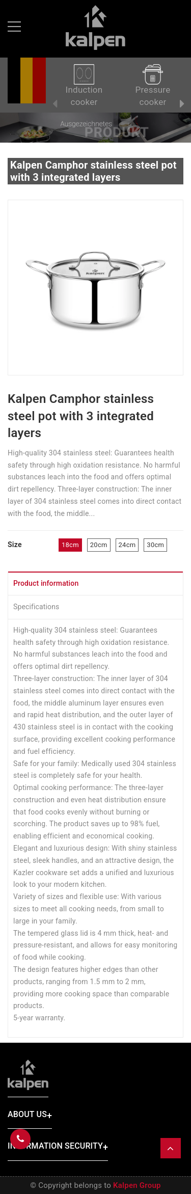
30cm (155, 545)
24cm (127, 545)
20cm (98, 545)
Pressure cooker (153, 85)
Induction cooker (84, 85)
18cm (70, 545)
